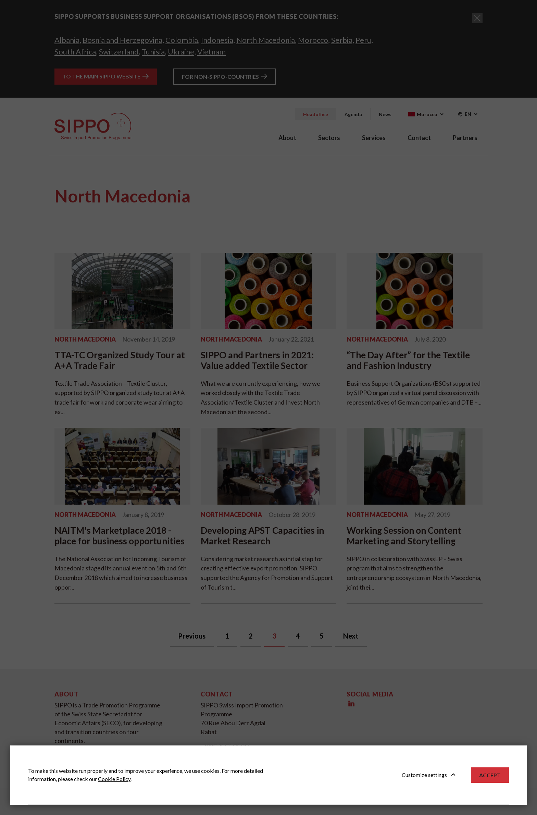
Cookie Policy (114, 779)
